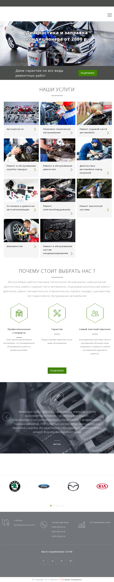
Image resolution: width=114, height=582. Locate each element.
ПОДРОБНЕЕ (87, 73)
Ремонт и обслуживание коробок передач (22, 167)
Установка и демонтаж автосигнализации (22, 208)
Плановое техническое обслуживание (58, 131)
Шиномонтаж (22, 246)
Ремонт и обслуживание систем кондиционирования (58, 250)
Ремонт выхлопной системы (95, 208)
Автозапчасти (22, 129)
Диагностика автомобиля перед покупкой (95, 169)
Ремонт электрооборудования (58, 210)
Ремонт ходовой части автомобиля (95, 131)
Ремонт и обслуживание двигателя (58, 167)
